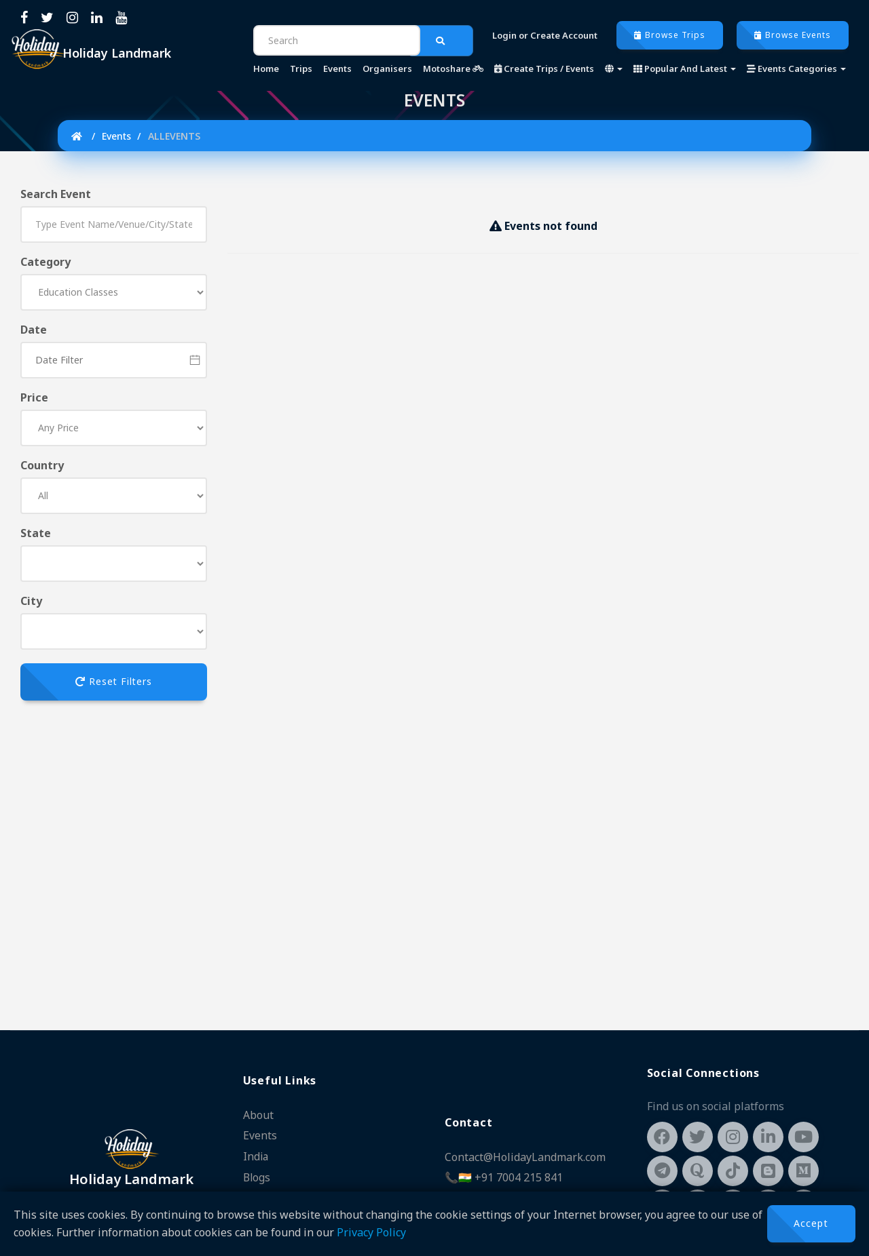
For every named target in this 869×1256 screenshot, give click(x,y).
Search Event (55, 194)
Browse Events (792, 35)
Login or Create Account (544, 35)
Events (337, 68)
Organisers (387, 68)
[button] (613, 68)
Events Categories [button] (796, 68)
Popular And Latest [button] (684, 68)
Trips (301, 68)
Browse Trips (669, 35)
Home (266, 68)
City (31, 600)
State (35, 533)
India (256, 1157)
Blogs (257, 1177)
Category (45, 261)
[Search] (336, 40)
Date (33, 329)
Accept (811, 1223)
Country (42, 465)
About (258, 1116)
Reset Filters (114, 681)
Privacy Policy (371, 1232)
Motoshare (453, 68)
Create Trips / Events (544, 68)
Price (34, 397)
